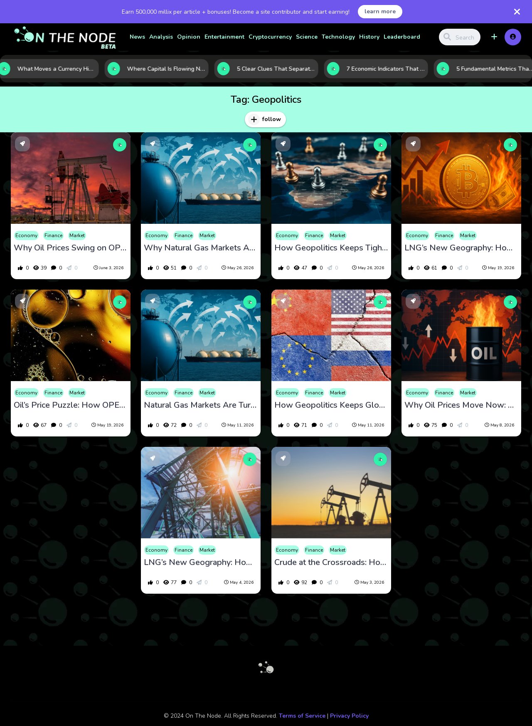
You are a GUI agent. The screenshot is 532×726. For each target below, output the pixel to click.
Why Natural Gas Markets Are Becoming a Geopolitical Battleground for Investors (201, 248)
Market (77, 235)
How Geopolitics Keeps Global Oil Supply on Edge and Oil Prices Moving (331, 405)
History (369, 37)
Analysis (161, 37)
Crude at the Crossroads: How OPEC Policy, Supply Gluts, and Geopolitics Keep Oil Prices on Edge (331, 562)
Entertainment (224, 37)
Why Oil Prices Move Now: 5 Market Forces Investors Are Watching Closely (461, 405)
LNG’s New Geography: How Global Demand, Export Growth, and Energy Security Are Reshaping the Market (201, 562)
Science (307, 37)
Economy (26, 235)
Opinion (188, 37)
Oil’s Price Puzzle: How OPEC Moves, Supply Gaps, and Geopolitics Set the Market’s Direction (71, 405)
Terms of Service (302, 716)
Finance (53, 235)
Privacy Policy (349, 716)
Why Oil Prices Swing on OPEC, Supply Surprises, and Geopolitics (71, 248)
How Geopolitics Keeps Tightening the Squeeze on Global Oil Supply (331, 248)
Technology (338, 37)
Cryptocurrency (270, 37)
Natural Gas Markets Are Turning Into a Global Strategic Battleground (201, 405)
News (137, 37)
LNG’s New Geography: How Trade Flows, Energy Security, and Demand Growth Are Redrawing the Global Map (461, 248)
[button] (494, 37)
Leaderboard (402, 37)
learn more (380, 11)
